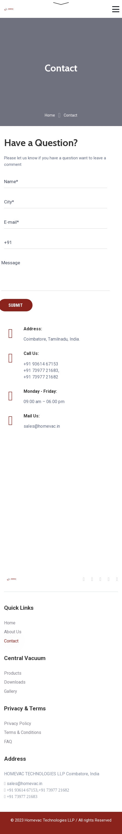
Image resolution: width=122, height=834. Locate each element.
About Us (12, 631)
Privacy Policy (17, 723)
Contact (11, 641)
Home (50, 115)
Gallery (10, 691)
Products (12, 673)
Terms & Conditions (22, 732)
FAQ (8, 741)
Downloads (14, 682)
